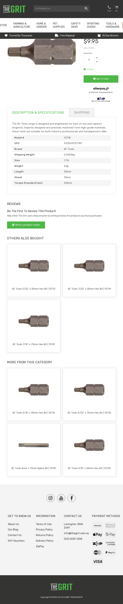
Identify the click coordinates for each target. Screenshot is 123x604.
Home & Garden (42, 25)
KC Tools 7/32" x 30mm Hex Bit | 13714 (89, 288)
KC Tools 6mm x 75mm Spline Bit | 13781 (33, 468)
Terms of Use (44, 524)
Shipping (82, 112)
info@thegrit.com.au (76, 533)
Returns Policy (44, 535)
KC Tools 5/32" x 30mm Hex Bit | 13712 (33, 288)
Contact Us (14, 535)
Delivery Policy (44, 540)
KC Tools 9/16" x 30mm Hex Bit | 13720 (89, 468)
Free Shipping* (67, 35)
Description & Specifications (38, 112)
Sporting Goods (93, 25)
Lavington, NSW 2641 (73, 526)
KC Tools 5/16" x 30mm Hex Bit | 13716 (33, 412)
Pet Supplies (59, 25)
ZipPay (40, 546)
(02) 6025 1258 (73, 538)
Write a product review (26, 224)
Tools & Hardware (112, 25)
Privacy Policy (44, 529)
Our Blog (13, 529)
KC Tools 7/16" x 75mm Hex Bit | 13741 (34, 344)
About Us (13, 524)
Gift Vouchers (16, 540)
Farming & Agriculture (21, 25)
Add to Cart (101, 78)
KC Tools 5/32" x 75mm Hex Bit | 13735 (89, 412)
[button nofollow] (109, 9)
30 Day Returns (110, 35)
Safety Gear (76, 25)
